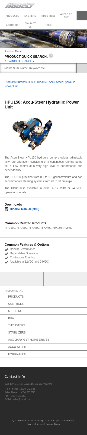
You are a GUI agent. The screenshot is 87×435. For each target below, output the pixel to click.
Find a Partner (65, 279)
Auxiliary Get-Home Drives (28, 339)
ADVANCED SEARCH (19, 61)
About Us (12, 25)
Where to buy (66, 16)
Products (12, 15)
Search (82, 15)
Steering (15, 311)
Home (48, 25)
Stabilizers (17, 332)
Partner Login (22, 279)
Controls (16, 303)
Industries (48, 15)
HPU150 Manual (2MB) (24, 209)
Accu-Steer (17, 347)
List (31, 82)
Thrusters (16, 325)
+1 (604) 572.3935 (71, 3)
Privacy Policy (53, 423)
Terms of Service (35, 423)
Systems (30, 15)
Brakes (22, 82)
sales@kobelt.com (22, 399)
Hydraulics (17, 354)
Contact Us (30, 25)
